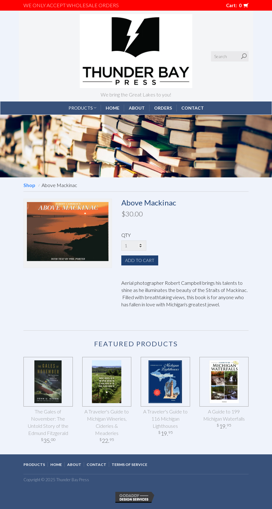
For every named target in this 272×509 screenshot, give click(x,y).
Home (112, 108)
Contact (192, 108)
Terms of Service (129, 464)
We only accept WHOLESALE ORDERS (71, 5)
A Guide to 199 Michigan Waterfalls (224, 415)
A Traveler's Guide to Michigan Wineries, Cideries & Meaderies (106, 422)
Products (82, 108)
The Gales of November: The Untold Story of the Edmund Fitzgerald (48, 422)
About (137, 108)
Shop (29, 185)
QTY (126, 235)
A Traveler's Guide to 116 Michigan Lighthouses (165, 418)
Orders (163, 108)
